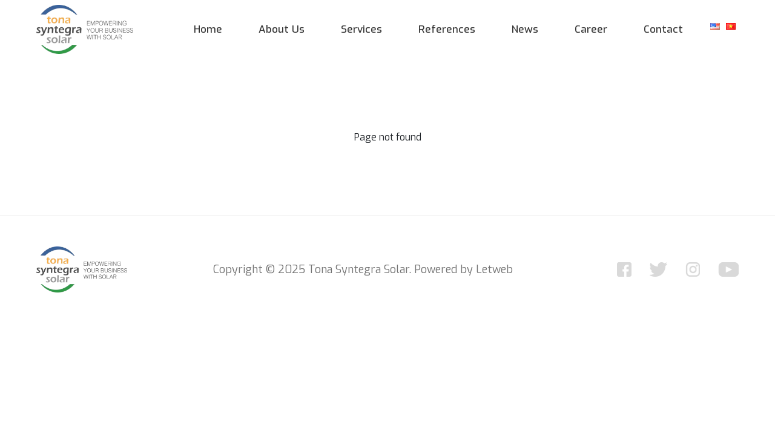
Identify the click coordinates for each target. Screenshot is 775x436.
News (525, 29)
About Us (282, 29)
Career (591, 29)
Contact (663, 29)
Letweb (494, 269)
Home (208, 29)
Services (361, 29)
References (446, 29)
